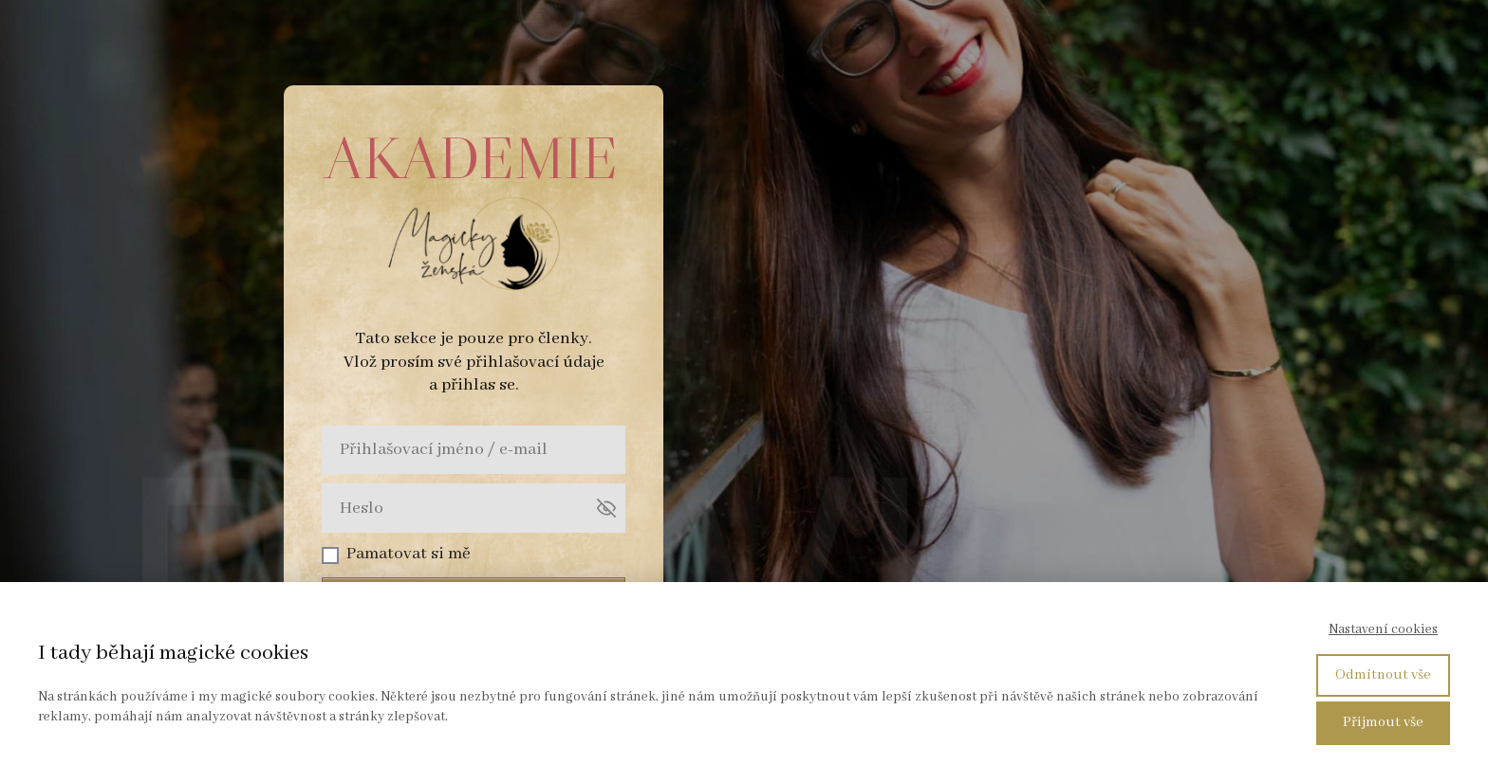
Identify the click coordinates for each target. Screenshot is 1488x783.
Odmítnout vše (1383, 674)
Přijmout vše (1383, 722)
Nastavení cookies (1383, 629)
